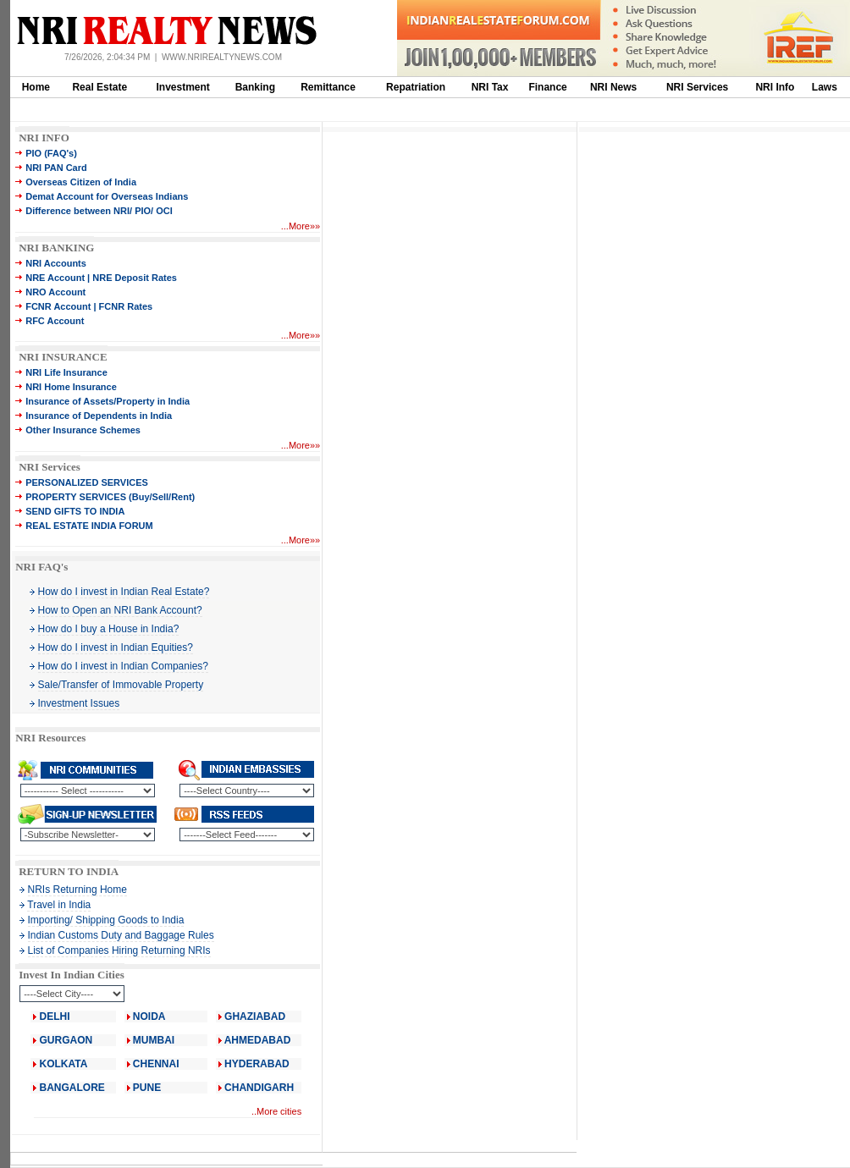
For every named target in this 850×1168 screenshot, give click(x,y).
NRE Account (55, 278)
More (299, 226)
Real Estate (99, 87)
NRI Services (697, 87)
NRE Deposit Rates (134, 278)
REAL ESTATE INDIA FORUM (89, 526)
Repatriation (415, 87)
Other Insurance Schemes (83, 430)
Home (36, 87)
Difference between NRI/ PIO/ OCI (99, 211)
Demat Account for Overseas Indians (106, 196)
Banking (255, 87)
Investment (183, 87)
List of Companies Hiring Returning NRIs (119, 950)
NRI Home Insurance (71, 387)
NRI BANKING (56, 247)
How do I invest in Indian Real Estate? (124, 592)
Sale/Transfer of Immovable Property (121, 685)
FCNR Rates (126, 306)
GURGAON (66, 1040)
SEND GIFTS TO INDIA (74, 511)
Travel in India (59, 905)
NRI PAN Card (56, 168)
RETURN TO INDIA (69, 871)
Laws (824, 87)
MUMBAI (153, 1040)
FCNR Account (58, 306)
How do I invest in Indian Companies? (123, 666)
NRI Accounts (55, 263)
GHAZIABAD (254, 1016)
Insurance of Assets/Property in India (107, 401)
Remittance (328, 87)
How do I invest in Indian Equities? (115, 647)
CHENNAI (156, 1064)
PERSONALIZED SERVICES (86, 482)
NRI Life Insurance (66, 372)
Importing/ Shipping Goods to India (106, 920)
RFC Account (54, 321)
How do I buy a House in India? (108, 629)
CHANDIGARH (259, 1088)
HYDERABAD (257, 1064)
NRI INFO (44, 137)
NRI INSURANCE (63, 356)
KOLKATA (64, 1064)
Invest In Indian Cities (71, 974)
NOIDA (149, 1016)
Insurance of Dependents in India (98, 415)
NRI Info (774, 87)
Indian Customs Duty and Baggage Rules (121, 935)
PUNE (146, 1088)
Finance (547, 87)
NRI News (613, 87)
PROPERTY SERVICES (75, 497)
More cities (279, 1111)
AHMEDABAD (257, 1040)
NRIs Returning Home (77, 889)
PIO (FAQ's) (51, 153)
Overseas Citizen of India (80, 182)
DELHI (55, 1016)
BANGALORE (72, 1088)
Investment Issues (79, 703)
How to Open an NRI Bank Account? (120, 610)
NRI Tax (490, 87)
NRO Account (55, 292)
